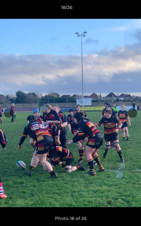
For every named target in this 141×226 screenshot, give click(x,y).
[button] (118, 9)
